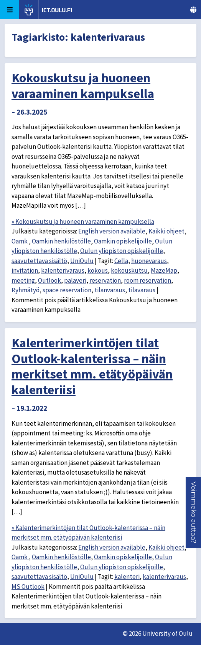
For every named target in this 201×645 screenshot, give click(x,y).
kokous (97, 270)
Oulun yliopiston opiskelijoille (121, 251)
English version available (111, 231)
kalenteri (127, 576)
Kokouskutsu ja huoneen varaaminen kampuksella (83, 86)
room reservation (147, 280)
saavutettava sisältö (39, 261)
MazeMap (164, 270)
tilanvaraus (109, 290)
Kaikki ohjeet (166, 231)
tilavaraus (141, 290)
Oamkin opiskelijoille (123, 241)
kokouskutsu (129, 270)
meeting (23, 280)
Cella (121, 261)
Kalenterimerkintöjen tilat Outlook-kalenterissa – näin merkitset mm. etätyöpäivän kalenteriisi (92, 366)
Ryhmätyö (26, 290)
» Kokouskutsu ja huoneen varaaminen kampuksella (83, 221)
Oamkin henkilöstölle (61, 241)
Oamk (20, 241)
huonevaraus (149, 261)
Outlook (49, 280)
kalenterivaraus (62, 270)
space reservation (67, 290)
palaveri (75, 280)
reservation (105, 280)
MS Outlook (28, 586)
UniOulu (82, 261)
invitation (25, 270)
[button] (193, 512)
